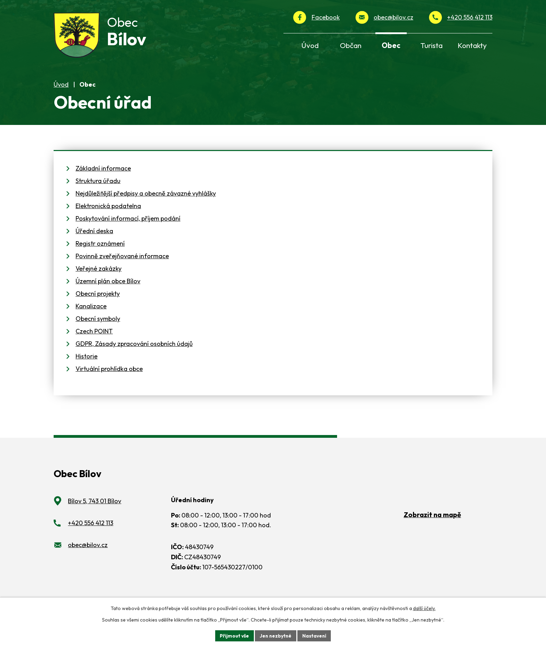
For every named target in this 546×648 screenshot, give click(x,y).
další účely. (424, 608)
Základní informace (103, 175)
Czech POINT (94, 337)
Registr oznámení (100, 250)
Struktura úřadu (98, 187)
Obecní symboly (98, 325)
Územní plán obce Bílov (108, 287)
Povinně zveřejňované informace (122, 262)
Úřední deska (94, 237)
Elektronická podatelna (108, 212)
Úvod (61, 90)
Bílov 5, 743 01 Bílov (94, 507)
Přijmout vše (233, 635)
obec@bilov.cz (393, 17)
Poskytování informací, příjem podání (128, 225)
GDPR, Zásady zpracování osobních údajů (134, 350)
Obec (391, 45)
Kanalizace (91, 312)
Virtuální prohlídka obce (109, 375)
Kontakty (472, 45)
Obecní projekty (98, 300)
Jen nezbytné (275, 635)
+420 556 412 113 (469, 17)
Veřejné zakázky (99, 275)
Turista (431, 45)
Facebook (326, 17)
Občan (350, 45)
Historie (87, 362)
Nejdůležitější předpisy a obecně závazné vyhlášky (146, 200)
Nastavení (315, 635)
